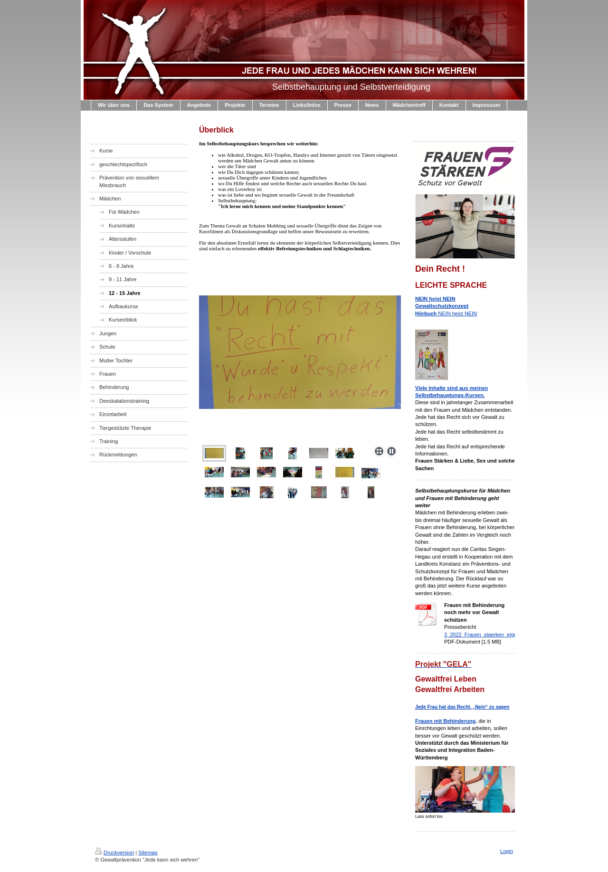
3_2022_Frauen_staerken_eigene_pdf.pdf (493, 634)
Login (506, 851)
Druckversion (114, 852)
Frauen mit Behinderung (445, 721)
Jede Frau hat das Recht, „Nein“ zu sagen (462, 707)
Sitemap (147, 852)
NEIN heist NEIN (446, 306)
